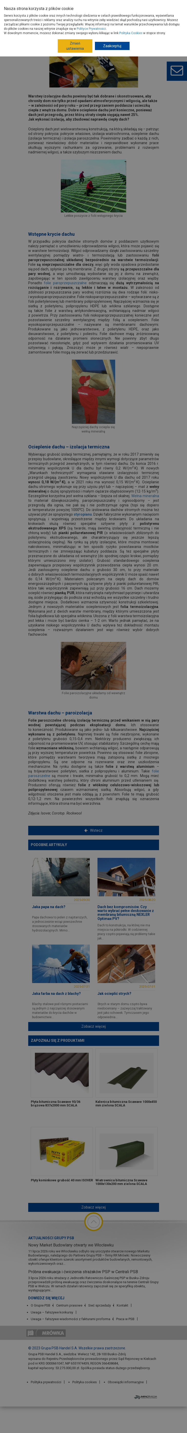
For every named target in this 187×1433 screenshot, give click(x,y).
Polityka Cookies (130, 33)
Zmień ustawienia (75, 46)
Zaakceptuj (112, 46)
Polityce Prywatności (91, 29)
